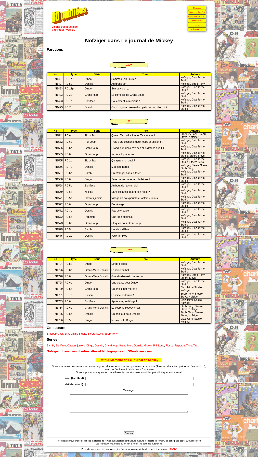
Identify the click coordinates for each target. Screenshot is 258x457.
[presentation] (129, 425)
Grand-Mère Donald (130, 345)
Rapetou (180, 345)
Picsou (169, 345)
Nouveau (197, 8)
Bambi (50, 345)
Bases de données (197, 12)
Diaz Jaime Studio (75, 333)
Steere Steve (95, 333)
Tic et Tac (191, 345)
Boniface (61, 345)
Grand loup (110, 345)
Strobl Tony (110, 333)
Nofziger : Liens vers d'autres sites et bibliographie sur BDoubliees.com (99, 351)
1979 (129, 64)
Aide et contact (197, 29)
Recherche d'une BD (197, 16)
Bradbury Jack (55, 333)
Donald (99, 345)
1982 (129, 121)
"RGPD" (173, 452)
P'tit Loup (158, 345)
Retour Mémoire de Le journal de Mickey (129, 360)
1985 (129, 249)
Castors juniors (76, 345)
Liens (197, 25)
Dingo (89, 345)
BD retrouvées (197, 20)
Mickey (148, 345)
